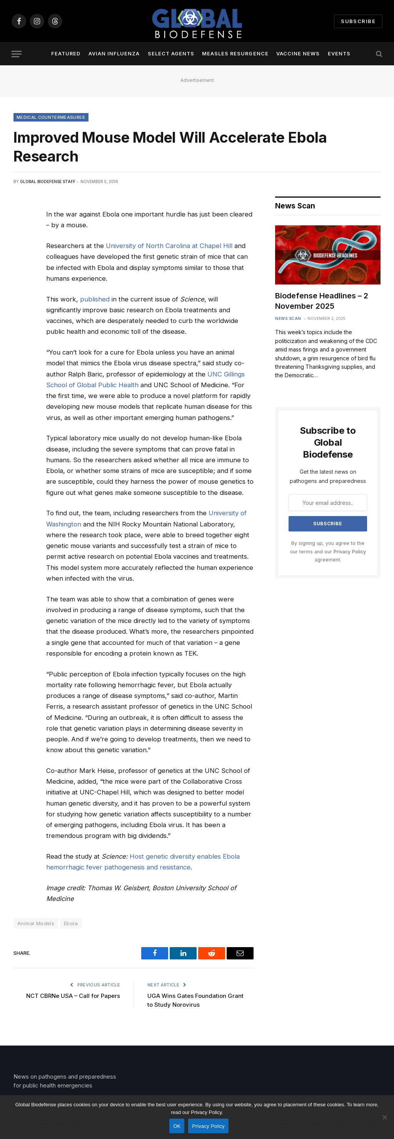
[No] (384, 1117)
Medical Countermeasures (51, 117)
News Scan (288, 318)
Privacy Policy (350, 552)
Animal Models (35, 923)
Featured (65, 54)
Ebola (71, 923)
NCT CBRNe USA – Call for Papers (73, 995)
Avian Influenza (114, 54)
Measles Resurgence (235, 54)
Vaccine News (298, 54)
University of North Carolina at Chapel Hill (169, 246)
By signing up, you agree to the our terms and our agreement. (328, 551)
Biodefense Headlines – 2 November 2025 (321, 301)
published (95, 299)
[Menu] (17, 54)
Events (339, 54)
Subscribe (358, 21)
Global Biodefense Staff (47, 181)
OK (176, 1126)
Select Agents (171, 54)
